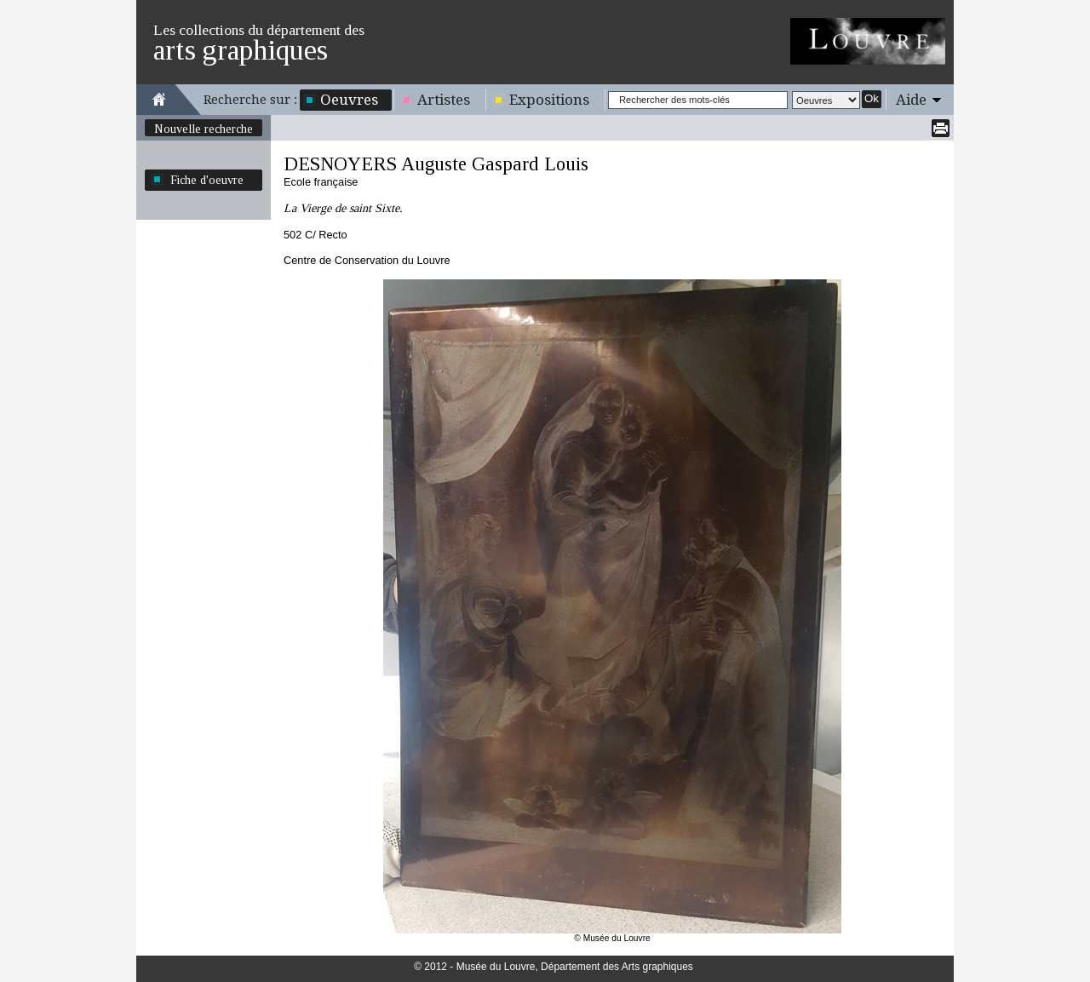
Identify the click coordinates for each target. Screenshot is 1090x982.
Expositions (549, 99)
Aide (911, 99)
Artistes (443, 99)
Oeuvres (349, 99)
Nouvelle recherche (203, 128)
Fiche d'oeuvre (207, 180)
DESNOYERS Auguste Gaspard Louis (436, 164)
